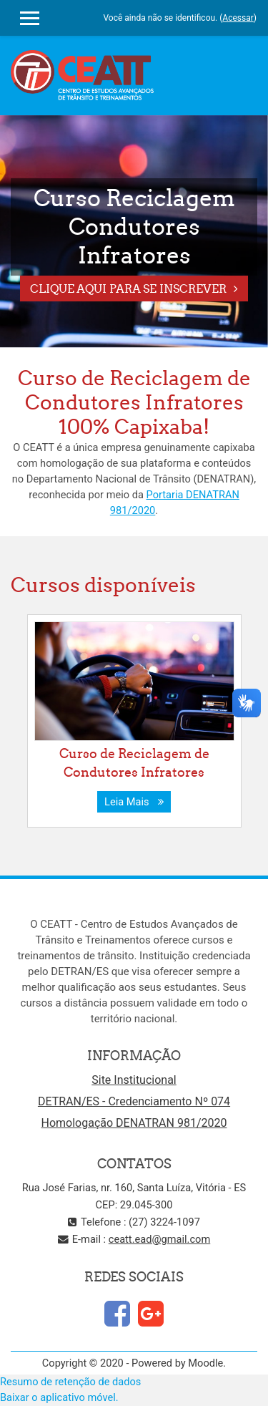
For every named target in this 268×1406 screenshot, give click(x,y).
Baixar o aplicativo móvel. (59, 1397)
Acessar (237, 18)
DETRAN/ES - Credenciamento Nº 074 (134, 1101)
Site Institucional (134, 1080)
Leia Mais (134, 801)
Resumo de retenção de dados (70, 1381)
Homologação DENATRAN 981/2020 (134, 1123)
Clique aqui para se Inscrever (128, 288)
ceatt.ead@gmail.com (160, 1239)
